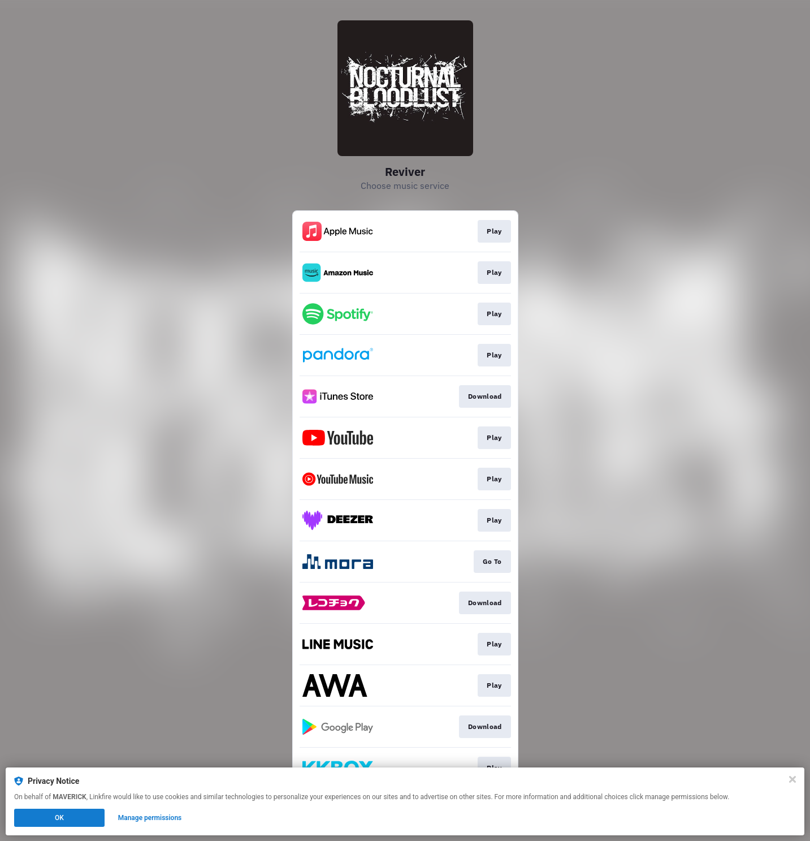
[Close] (792, 779)
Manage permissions (150, 818)
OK (59, 818)
